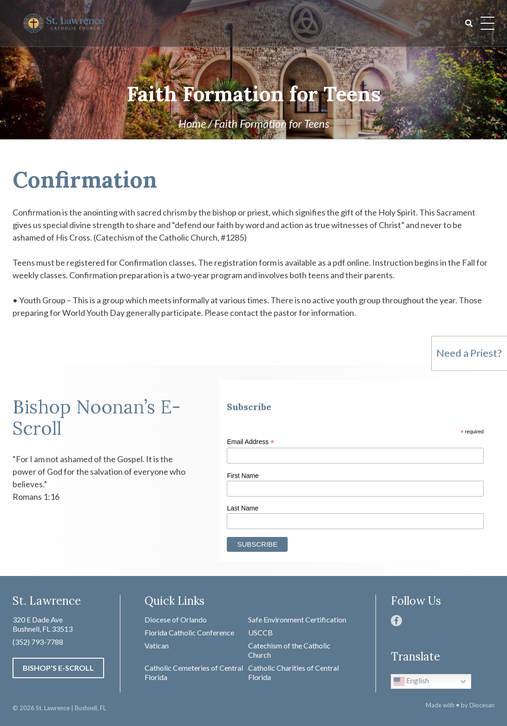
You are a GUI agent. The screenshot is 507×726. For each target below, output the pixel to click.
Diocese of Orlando (176, 619)
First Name (242, 475)
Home (192, 123)
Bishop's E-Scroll (58, 667)
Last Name (242, 508)
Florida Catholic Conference (189, 632)
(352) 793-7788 (38, 641)
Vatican (157, 645)
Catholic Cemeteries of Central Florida (194, 672)
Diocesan (481, 705)
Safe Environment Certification (297, 619)
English (411, 681)
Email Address (250, 442)
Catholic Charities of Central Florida (293, 672)
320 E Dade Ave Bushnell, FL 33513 (42, 624)
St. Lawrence (53, 708)
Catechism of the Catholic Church (289, 650)
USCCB (260, 632)
